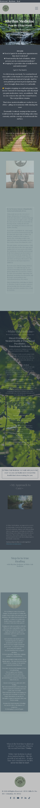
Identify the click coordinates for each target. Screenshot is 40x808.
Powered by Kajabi (20, 803)
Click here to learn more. (14, 545)
